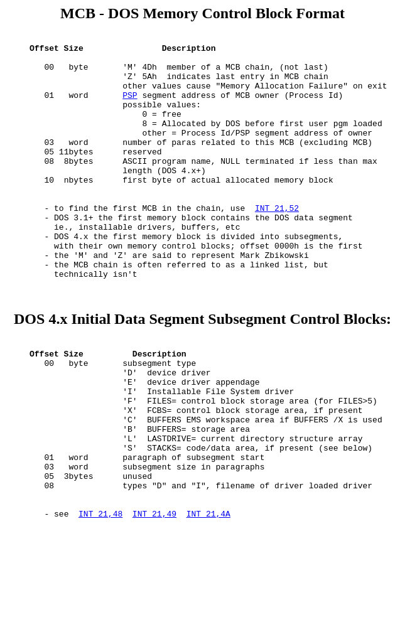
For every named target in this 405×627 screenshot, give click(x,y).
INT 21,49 (154, 602)
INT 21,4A (208, 602)
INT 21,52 (277, 243)
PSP (129, 108)
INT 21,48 (100, 602)
